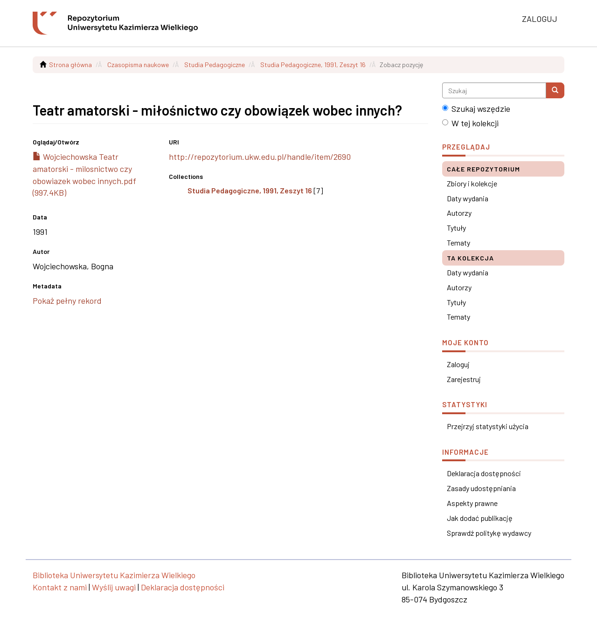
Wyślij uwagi (114, 587)
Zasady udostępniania (481, 488)
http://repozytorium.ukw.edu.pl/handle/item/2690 (260, 156)
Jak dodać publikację (480, 517)
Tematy (458, 242)
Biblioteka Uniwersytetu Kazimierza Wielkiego (114, 575)
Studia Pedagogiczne (214, 64)
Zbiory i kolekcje (472, 183)
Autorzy (459, 212)
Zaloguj (458, 364)
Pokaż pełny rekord (67, 300)
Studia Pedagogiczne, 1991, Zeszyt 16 (313, 64)
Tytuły (456, 227)
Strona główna (70, 64)
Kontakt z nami (60, 587)
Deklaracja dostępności (484, 473)
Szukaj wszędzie (476, 108)
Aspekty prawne (472, 503)
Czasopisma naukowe (138, 64)
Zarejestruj (464, 379)
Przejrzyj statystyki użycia (487, 426)
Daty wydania (467, 198)
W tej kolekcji (470, 123)
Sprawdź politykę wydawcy (489, 532)
